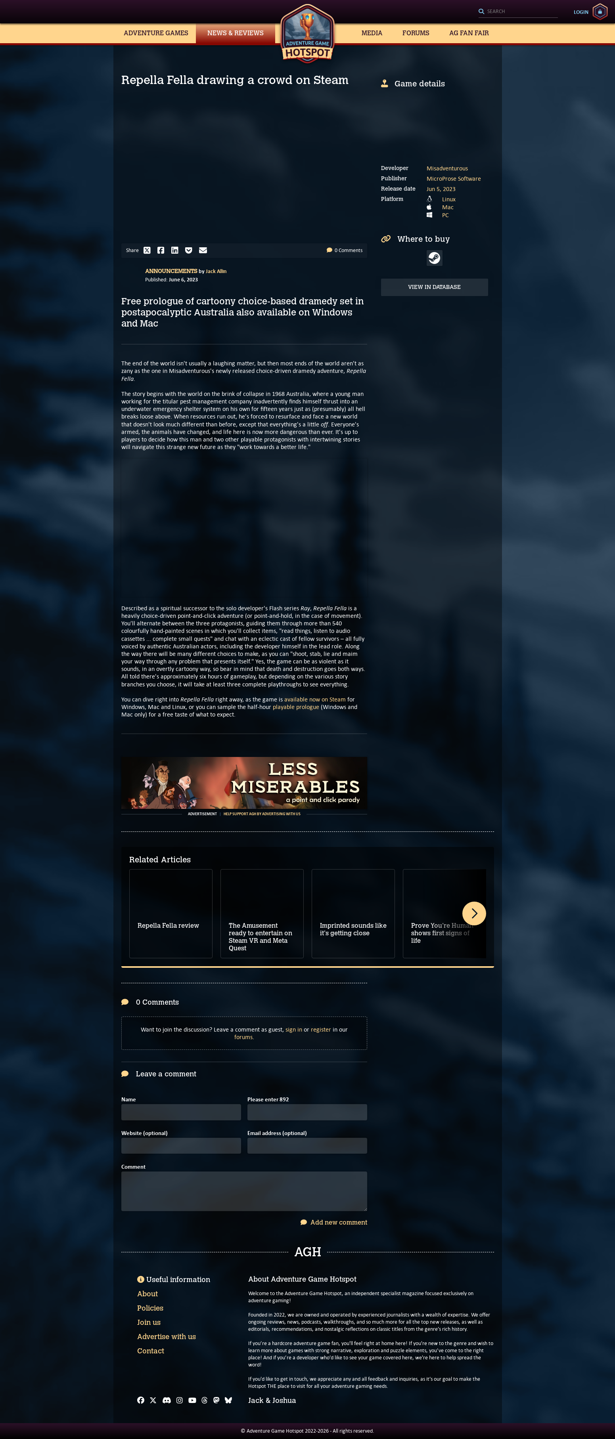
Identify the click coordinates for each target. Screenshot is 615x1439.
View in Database (434, 287)
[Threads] (204, 1400)
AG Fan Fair (469, 33)
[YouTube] (192, 1400)
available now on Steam (315, 699)
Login (581, 11)
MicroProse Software (454, 178)
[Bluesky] (228, 1400)
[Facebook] (140, 1400)
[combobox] (518, 12)
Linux (449, 199)
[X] (153, 1400)
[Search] (518, 12)
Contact (150, 1351)
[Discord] (166, 1400)
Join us (149, 1322)
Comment (133, 1167)
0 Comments (344, 250)
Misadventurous (447, 168)
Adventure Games (156, 33)
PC (445, 215)
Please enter (268, 1099)
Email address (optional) (277, 1133)
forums (243, 1037)
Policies (150, 1308)
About (147, 1294)
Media (372, 33)
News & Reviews (235, 33)
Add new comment (334, 1222)
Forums (415, 33)
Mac (448, 207)
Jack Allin (216, 271)
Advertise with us (166, 1336)
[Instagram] (179, 1400)
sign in (293, 1029)
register (321, 1029)
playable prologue (296, 707)
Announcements (171, 271)
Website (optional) (144, 1133)
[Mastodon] (216, 1400)
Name (128, 1099)
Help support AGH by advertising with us (262, 814)
